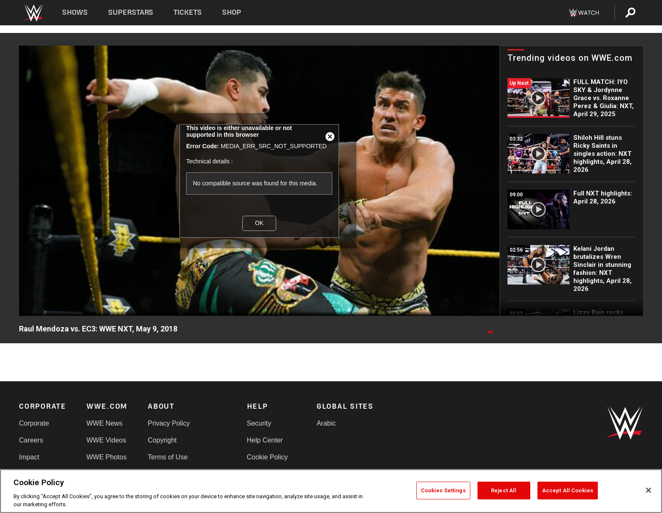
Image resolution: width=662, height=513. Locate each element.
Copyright (162, 440)
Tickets (188, 12)
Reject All (503, 490)
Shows (75, 12)
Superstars (131, 12)
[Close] (648, 490)
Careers (31, 440)
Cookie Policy (267, 457)
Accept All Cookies (567, 490)
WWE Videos (106, 440)
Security (259, 423)
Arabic (326, 423)
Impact (29, 457)
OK (259, 223)
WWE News (104, 423)
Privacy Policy (169, 423)
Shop (231, 12)
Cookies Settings (443, 490)
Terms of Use (167, 457)
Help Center (265, 440)
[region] (331, 491)
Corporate (34, 423)
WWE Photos (107, 457)
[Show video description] (490, 329)
